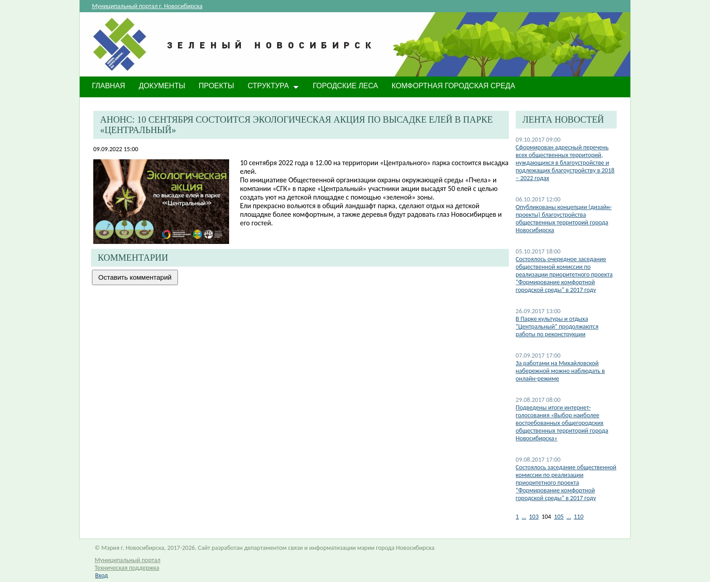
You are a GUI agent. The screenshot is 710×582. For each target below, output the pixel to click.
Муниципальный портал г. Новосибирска (147, 6)
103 (533, 516)
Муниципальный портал (127, 560)
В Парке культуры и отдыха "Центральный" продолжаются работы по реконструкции (557, 326)
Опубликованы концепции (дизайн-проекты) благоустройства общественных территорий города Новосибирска (564, 218)
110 (578, 516)
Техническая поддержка (127, 568)
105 (559, 516)
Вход (101, 575)
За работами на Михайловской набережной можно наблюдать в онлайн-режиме (560, 370)
